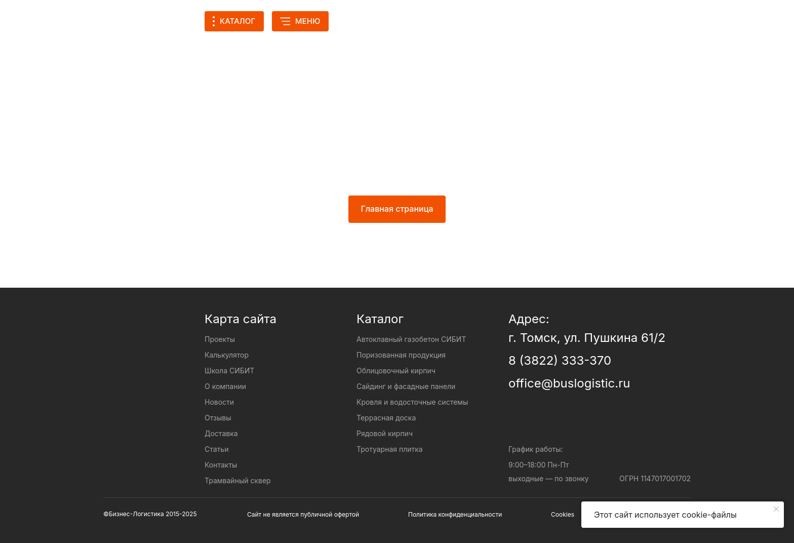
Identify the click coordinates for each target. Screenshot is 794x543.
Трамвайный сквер (238, 480)
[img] (533, 21)
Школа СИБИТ (229, 370)
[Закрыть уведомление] (776, 509)
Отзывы (218, 417)
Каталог (380, 319)
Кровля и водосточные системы (412, 402)
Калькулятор (443, 21)
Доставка (221, 433)
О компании (225, 386)
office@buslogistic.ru (569, 383)
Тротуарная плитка (389, 449)
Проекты (371, 21)
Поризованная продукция (401, 355)
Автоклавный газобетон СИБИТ (411, 339)
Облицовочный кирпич (395, 370)
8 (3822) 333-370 (559, 360)
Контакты (221, 464)
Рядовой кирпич (384, 433)
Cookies (562, 514)
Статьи (216, 449)
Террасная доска (386, 417)
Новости (219, 402)
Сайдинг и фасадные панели (405, 386)
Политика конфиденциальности (455, 514)
